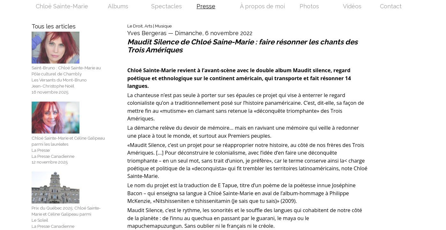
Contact (391, 7)
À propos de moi (262, 7)
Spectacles (166, 7)
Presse (206, 7)
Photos (309, 7)
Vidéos (352, 7)
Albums (118, 7)
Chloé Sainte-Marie (62, 7)
